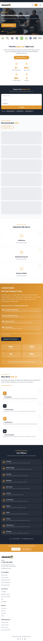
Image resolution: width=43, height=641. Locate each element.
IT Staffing (3, 591)
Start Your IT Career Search (11, 339)
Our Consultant (4, 577)
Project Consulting (5, 596)
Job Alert (16, 549)
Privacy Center (4, 622)
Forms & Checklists (5, 630)
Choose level (20, 111)
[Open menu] (40, 5)
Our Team (3, 613)
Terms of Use (4, 627)
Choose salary (29, 111)
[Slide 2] (5, 31)
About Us (3, 610)
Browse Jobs (4, 575)
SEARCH (21, 107)
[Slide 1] (2, 31)
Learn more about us (7, 385)
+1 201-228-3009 (15, 538)
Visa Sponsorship (5, 585)
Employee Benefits (5, 580)
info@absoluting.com (27, 538)
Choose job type (11, 111)
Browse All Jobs (7, 126)
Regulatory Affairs (5, 594)
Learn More (22, 25)
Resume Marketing (5, 582)
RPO (2, 599)
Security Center (5, 625)
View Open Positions (8, 25)
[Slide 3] (7, 31)
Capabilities (4, 601)
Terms (2, 615)
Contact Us (26, 549)
